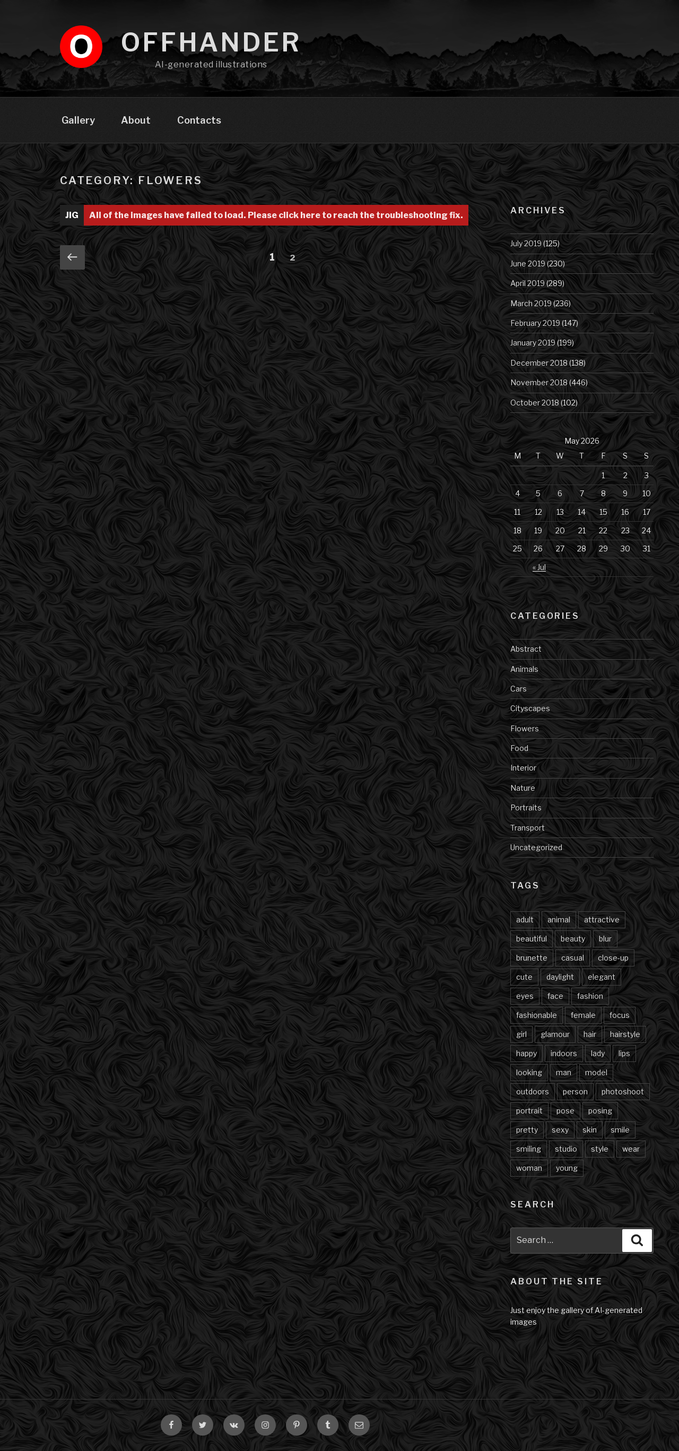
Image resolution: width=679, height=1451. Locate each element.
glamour (555, 1034)
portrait (529, 1110)
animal (558, 919)
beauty (573, 938)
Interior (523, 767)
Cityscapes (530, 708)
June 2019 (527, 263)
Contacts (199, 120)
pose (565, 1110)
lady (598, 1053)
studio (566, 1148)
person (575, 1091)
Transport (527, 827)
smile (620, 1129)
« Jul (539, 567)
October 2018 (534, 402)
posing (600, 1110)
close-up (613, 957)
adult (525, 919)
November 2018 (539, 382)
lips (624, 1053)
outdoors (532, 1091)
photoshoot (623, 1091)
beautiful (531, 938)
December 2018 (539, 362)
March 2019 (531, 303)
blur (605, 938)
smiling (528, 1148)
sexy (560, 1129)
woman (529, 1167)
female (583, 1015)
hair (590, 1034)
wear (631, 1148)
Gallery (78, 120)
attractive (602, 919)
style (599, 1148)
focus (620, 1015)
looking (529, 1072)
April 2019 (527, 283)
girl (521, 1034)
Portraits (526, 807)
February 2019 (535, 322)
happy (526, 1053)
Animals (524, 668)
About (136, 120)
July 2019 (526, 243)
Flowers (524, 728)
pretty (527, 1129)
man (563, 1072)
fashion (590, 995)
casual (572, 957)
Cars (518, 688)
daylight (560, 976)
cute (524, 976)
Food (519, 748)
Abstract (526, 648)
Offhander (211, 42)
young (567, 1167)
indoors (564, 1053)
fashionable (536, 1015)
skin (589, 1129)
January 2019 (532, 342)
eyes (525, 995)
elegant (601, 976)
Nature (522, 787)
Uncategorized (536, 847)
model (596, 1072)
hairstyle (625, 1034)
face (555, 995)
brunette (531, 957)
